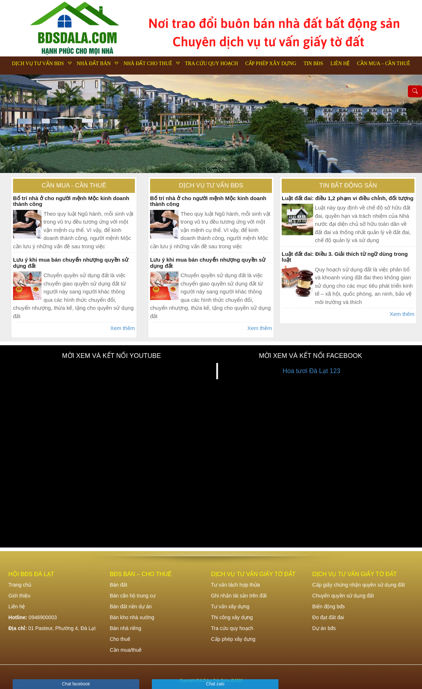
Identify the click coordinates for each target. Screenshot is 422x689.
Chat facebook (76, 683)
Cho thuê (120, 639)
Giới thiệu (19, 596)
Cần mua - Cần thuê (74, 185)
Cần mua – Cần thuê (383, 63)
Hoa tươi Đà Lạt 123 (311, 371)
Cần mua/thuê (125, 650)
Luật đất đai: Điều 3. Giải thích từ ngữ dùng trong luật (345, 257)
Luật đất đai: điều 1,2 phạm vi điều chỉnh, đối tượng (347, 198)
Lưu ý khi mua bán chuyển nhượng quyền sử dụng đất (70, 263)
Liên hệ (340, 63)
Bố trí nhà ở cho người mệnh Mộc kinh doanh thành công (71, 201)
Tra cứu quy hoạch (211, 63)
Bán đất (118, 585)
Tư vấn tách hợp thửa (235, 585)
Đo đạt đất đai (328, 617)
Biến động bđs (328, 606)
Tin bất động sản (348, 185)
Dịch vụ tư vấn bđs (38, 63)
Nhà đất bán (94, 63)
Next (409, 123)
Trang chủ (19, 585)
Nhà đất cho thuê (147, 63)
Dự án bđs (324, 628)
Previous (12, 123)
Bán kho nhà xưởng (132, 617)
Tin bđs (313, 63)
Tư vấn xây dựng (230, 606)
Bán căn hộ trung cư (132, 596)
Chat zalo (215, 683)
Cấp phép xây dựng (270, 63)
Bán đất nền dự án (131, 606)
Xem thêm (122, 328)
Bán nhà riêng (125, 628)
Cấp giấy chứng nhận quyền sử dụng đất (358, 585)
